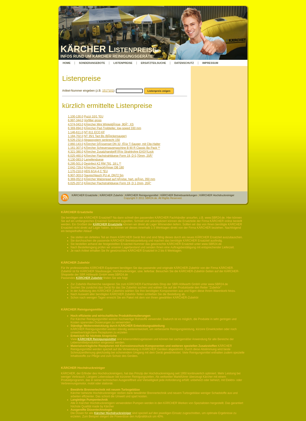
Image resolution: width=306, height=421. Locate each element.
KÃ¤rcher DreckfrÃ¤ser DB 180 (104, 167)
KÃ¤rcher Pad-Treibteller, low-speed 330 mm (112, 128)
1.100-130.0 (75, 116)
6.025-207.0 (75, 183)
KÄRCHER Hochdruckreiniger (216, 195)
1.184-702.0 (75, 136)
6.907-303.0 (75, 175)
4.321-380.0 (75, 151)
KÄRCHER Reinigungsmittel (141, 195)
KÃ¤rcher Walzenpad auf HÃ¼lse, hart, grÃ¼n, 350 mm (119, 179)
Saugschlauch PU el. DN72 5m (103, 175)
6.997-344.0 (75, 120)
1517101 (107, 90)
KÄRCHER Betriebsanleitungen (178, 195)
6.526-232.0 (75, 140)
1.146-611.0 (75, 132)
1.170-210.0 (75, 171)
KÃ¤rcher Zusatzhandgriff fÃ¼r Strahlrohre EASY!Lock (118, 151)
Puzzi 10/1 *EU (93, 116)
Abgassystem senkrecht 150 (102, 140)
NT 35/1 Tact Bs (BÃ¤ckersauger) (105, 136)
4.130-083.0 (75, 159)
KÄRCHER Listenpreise (108, 49)
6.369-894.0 (75, 128)
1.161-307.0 (75, 148)
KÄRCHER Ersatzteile (85, 195)
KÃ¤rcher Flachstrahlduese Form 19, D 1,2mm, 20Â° (117, 183)
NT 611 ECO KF (94, 132)
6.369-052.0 (75, 179)
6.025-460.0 (75, 155)
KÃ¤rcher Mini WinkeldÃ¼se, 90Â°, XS (109, 124)
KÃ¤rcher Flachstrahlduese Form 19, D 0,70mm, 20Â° (118, 155)
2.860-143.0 (75, 144)
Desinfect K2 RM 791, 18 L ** (102, 163)
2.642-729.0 (75, 167)
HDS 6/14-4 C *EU (96, 171)
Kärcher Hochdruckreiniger (112, 413)
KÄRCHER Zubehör (111, 195)
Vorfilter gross (92, 120)
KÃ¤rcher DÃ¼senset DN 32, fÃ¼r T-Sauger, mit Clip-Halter (122, 144)
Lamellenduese (93, 159)
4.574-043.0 (75, 124)
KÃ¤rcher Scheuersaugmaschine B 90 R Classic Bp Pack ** (122, 148)
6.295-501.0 (75, 163)
